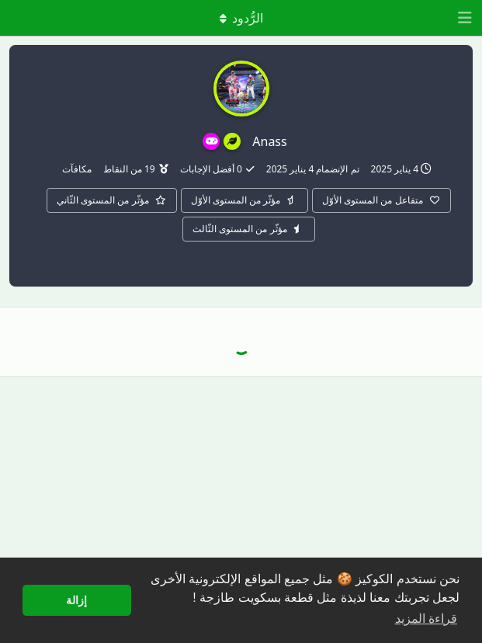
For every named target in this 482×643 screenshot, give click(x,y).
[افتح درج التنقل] (466, 18)
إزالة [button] (76, 600)
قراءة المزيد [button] (426, 618)
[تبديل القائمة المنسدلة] (241, 18)
